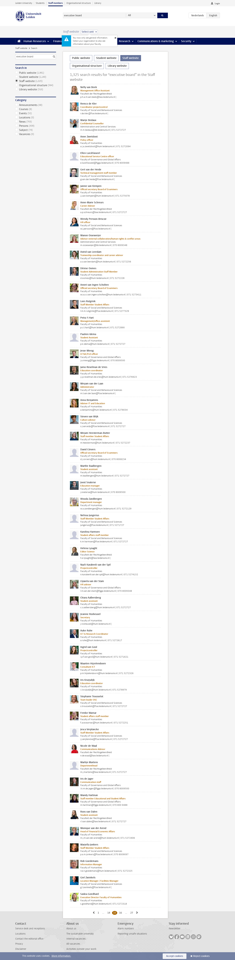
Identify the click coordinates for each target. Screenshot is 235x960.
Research (124, 41)
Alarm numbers (126, 928)
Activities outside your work (81, 949)
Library (97, 3)
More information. (61, 956)
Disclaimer (20, 949)
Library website (35, 89)
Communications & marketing (156, 41)
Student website (35, 77)
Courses (35, 109)
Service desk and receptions (30, 928)
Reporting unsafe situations (132, 933)
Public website (35, 73)
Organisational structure (78, 3)
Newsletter (174, 928)
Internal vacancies (76, 938)
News (35, 122)
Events (35, 113)
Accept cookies (174, 956)
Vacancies (35, 134)
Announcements (35, 105)
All (129, 15)
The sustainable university (80, 933)
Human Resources (34, 41)
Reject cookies (201, 956)
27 (132, 912)
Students (40, 3)
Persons (35, 126)
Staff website (21, 48)
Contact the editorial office (29, 938)
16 (121, 912)
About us (71, 928)
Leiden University (23, 3)
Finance (58, 41)
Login (217, 3)
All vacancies (73, 943)
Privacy (19, 943)
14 (109, 912)
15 (115, 912)
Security (186, 41)
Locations (35, 117)
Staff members (55, 3)
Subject (35, 130)
